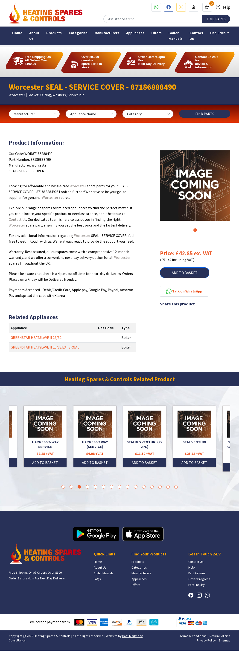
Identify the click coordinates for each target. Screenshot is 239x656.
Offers (156, 32)
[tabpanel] (195, 185)
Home (17, 32)
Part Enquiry (196, 585)
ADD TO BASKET (185, 272)
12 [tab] (152, 487)
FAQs (97, 579)
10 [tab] (135, 487)
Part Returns (196, 573)
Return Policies (220, 636)
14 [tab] (168, 487)
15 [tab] (176, 487)
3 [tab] (79, 487)
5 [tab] (95, 487)
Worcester (78, 186)
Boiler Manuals (176, 35)
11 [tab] (144, 487)
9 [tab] (127, 487)
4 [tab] (87, 487)
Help (225, 7)
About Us (34, 35)
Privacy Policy (206, 640)
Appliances (135, 32)
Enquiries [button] (218, 32)
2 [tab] (71, 487)
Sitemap (224, 640)
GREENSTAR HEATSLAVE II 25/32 (36, 337)
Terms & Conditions (193, 636)
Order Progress (199, 579)
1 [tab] (195, 230)
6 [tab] (103, 487)
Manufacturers (106, 32)
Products (54, 32)
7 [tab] (111, 487)
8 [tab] (119, 487)
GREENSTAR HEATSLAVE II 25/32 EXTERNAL (45, 347)
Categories (78, 32)
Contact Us (196, 35)
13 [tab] (160, 487)
